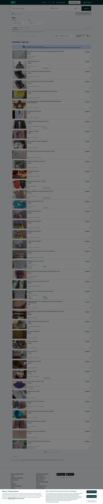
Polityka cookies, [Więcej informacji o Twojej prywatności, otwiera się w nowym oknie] (11, 498)
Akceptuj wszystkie (91, 491)
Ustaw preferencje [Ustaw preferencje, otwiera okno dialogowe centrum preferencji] (92, 501)
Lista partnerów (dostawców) (52, 501)
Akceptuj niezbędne (91, 496)
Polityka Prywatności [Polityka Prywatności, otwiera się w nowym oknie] (20, 498)
